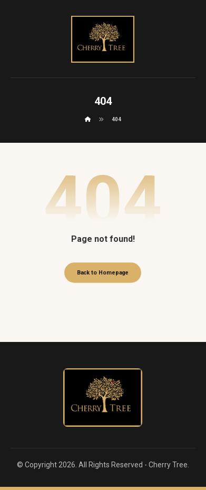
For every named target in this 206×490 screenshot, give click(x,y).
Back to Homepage (103, 272)
